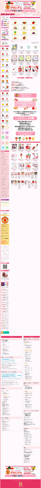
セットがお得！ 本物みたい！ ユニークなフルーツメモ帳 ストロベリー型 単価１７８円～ (5, 276)
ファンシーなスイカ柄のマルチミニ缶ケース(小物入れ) (21, 48)
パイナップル (3, 66)
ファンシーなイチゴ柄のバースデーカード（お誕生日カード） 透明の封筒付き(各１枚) (29, 184)
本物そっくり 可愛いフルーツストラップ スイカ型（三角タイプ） (4, 326)
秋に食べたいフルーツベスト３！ (5, 177)
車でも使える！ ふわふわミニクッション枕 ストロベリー (14, 147)
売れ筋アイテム (7, 127)
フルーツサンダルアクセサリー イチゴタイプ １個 (35, 70)
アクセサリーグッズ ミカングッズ (34, 28)
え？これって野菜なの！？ (4, 176)
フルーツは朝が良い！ (3, 161)
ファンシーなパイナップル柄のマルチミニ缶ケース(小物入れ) (28, 48)
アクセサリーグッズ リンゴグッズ (34, 23)
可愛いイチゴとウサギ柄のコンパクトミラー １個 (29, 175)
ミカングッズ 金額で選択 (7, 105)
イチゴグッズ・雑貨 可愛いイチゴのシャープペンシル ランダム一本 (4, 309)
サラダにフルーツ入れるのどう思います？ (5, 186)
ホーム (3, 14)
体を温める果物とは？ (3, 179)
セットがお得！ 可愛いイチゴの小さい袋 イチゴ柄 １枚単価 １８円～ (21, 147)
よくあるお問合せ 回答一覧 (4, 156)
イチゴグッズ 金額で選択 (3, 94)
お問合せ (12, 14)
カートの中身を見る (5, 200)
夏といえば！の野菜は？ (4, 193)
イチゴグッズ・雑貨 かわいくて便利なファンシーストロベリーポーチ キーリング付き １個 (35, 166)
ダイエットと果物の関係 (4, 159)
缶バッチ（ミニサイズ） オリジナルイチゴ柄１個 (7, 285)
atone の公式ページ (5, 385)
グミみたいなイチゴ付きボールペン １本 (14, 156)
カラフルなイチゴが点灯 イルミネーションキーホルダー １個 (3, 285)
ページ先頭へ (37, 478)
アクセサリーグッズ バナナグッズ (24, 28)
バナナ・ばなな (7, 60)
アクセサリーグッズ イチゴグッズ (15, 23)
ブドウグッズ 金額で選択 (3, 116)
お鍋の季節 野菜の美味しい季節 (5, 195)
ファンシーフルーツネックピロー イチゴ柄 (22, 174)
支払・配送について (8, 14)
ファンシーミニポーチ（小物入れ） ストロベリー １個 (35, 157)
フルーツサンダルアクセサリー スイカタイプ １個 (28, 70)
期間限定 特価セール (7, 87)
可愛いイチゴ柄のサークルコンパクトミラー (25, 174)
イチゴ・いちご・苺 (3, 49)
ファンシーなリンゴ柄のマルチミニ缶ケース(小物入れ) (35, 48)
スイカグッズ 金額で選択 (7, 94)
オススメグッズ (3, 132)
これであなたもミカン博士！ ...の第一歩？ (5, 181)
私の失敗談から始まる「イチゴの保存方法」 (5, 182)
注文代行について (3, 157)
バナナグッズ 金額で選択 (3, 105)
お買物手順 (2, 158)
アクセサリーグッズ (3, 148)
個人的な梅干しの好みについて (4, 194)
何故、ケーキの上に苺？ (4, 163)
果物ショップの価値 (3, 160)
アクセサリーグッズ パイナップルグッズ (15, 33)
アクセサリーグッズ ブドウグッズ (34, 33)
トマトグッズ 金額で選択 (3, 121)
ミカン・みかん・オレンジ (3, 60)
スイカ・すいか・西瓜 (7, 49)
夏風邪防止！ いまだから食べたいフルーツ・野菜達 (5, 191)
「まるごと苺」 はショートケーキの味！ (5, 166)
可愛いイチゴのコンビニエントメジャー (25, 183)
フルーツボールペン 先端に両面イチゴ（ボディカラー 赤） (4, 312)
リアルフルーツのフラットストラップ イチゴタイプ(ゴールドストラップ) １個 (35, 184)
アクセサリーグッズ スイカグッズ (24, 23)
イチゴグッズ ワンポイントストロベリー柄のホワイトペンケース (15, 175)
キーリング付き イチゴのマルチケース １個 (28, 156)
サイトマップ (2, 155)
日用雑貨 (7, 143)
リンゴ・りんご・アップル (3, 55)
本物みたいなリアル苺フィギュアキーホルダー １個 (4, 290)
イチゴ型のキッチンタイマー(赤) (32, 182)
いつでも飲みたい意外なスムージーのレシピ (5, 170)
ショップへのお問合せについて (4, 168)
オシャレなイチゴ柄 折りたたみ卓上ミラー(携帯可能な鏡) (21, 166)
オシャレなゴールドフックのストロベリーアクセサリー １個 (28, 166)
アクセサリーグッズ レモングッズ (24, 33)
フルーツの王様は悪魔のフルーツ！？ (4, 175)
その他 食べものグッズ (7, 82)
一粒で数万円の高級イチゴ (4, 164)
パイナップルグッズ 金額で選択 (3, 110)
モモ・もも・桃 (7, 55)
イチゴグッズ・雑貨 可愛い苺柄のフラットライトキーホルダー (4, 295)
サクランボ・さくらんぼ (7, 71)
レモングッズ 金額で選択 (7, 110)
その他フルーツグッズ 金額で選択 (7, 121)
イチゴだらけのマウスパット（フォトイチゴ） (22, 183)
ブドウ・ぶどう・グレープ (7, 66)
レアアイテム (7, 132)
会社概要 (2, 152)
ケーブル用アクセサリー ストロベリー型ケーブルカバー (4, 329)
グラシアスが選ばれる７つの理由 (5, 187)
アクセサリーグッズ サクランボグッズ (15, 38)
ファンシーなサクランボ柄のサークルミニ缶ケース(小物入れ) (35, 59)
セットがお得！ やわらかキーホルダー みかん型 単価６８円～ (5, 323)
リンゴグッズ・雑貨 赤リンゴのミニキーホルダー (14, 70)
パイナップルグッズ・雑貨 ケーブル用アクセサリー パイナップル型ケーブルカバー (14, 48)
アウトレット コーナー (3, 87)
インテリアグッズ (7, 148)
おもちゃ (3, 143)
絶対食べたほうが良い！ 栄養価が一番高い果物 (5, 184)
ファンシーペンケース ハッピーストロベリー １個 (14, 166)
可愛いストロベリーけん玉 (21, 156)
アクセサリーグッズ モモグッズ (15, 28)
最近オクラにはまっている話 (4, 192)
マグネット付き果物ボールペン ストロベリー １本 (15, 183)
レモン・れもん (3, 71)
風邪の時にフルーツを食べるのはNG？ (5, 173)
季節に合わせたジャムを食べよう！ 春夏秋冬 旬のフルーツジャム (5, 189)
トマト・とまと (3, 77)
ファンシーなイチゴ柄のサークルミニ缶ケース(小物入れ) (14, 59)
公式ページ (4, 367)
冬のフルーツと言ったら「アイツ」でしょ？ (4, 197)
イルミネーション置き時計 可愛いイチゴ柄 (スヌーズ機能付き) (32, 175)
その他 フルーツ (7, 77)
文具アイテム (3, 137)
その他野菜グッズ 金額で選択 (3, 127)
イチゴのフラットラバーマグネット (12, 183)
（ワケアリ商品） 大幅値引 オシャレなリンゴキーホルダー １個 (36, 175)
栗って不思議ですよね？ (4, 178)
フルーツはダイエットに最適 (4, 167)
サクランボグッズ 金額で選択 (7, 116)
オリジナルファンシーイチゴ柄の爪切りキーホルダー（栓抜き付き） (21, 70)
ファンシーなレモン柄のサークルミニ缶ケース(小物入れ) (28, 59)
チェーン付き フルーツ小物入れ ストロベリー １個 (4, 300)
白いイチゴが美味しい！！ (4, 162)
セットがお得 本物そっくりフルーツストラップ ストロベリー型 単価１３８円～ (28, 147)
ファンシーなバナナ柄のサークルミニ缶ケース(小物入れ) (21, 59)
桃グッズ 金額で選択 (7, 99)
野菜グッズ (3, 82)
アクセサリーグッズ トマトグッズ (24, 38)
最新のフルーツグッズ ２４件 (4, 169)
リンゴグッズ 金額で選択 (3, 99)
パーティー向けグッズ (7, 137)
